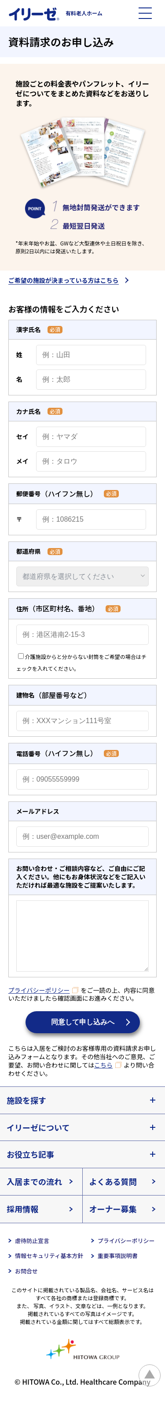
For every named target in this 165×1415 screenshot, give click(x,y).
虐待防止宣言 (32, 1254)
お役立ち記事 (30, 1167)
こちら (103, 1078)
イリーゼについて (38, 1140)
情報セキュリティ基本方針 (49, 1269)
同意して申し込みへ (82, 1035)
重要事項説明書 (118, 1269)
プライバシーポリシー (39, 1003)
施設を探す (26, 1113)
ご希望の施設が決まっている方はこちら (63, 280)
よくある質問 (113, 1194)
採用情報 (22, 1222)
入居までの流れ (34, 1194)
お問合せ (26, 1284)
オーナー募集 (113, 1222)
